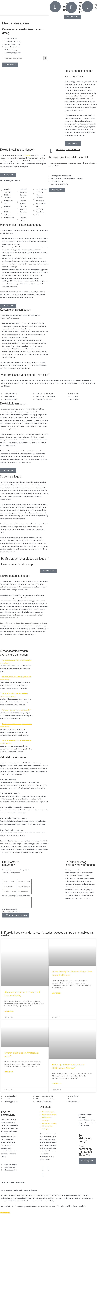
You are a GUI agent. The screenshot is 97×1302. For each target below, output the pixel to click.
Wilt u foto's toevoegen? (10, 909)
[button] (24, 15)
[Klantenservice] (5, 1212)
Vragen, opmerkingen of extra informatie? (16, 896)
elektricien (27, 155)
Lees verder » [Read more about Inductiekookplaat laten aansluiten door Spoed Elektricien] (57, 993)
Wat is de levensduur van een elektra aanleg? (16, 710)
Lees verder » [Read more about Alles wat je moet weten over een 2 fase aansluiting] (9, 1011)
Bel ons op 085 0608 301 (68, 149)
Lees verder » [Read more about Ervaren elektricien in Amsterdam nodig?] (9, 1072)
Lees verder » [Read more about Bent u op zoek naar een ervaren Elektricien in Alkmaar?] (57, 1084)
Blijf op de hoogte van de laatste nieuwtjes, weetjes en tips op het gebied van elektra (47, 934)
